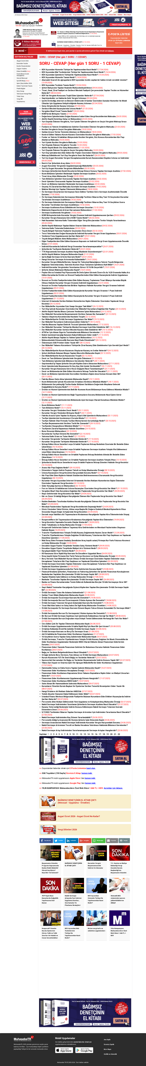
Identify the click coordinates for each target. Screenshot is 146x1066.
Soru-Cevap (20, 91)
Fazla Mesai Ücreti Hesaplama (23, 74)
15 (92, 734)
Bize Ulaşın (127, 14)
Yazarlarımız (21, 101)
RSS (106, 14)
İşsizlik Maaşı (23, 81)
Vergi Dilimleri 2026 (79, 14)
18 (104, 734)
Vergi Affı (20, 99)
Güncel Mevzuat (22, 78)
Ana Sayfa (55, 14)
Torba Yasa (20, 96)
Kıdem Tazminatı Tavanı (24, 86)
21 (115, 734)
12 (81, 734)
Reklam (120, 14)
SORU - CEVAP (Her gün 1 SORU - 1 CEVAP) (80, 63)
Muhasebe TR (61, 1062)
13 (85, 734)
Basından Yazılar (22, 63)
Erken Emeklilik (23, 71)
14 (88, 734)
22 (119, 734)
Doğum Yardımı (22, 69)
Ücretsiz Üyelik (109, 1044)
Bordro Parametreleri (23, 66)
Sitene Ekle (112, 14)
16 (96, 734)
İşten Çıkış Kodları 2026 (24, 83)
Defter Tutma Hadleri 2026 (95, 14)
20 (111, 734)
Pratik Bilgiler (21, 88)
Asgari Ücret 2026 (65, 14)
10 (73, 734)
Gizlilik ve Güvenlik (110, 1054)
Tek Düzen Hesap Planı (24, 94)
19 (107, 734)
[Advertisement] (25, 206)
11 (77, 734)
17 (100, 734)
